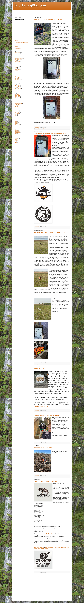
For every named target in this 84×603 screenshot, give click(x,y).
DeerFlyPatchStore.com (41, 406)
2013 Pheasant (17, 97)
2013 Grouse (17, 113)
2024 (16, 87)
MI (15, 93)
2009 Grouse (17, 111)
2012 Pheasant (17, 112)
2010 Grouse (17, 71)
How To (16, 122)
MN (43, 128)
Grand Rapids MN (18, 79)
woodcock (16, 70)
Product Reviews (17, 95)
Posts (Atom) (40, 576)
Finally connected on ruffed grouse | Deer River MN (48, 19)
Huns (16, 123)
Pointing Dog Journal (18, 103)
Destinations (17, 120)
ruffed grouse (17, 53)
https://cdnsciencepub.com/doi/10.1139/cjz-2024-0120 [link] (56, 544)
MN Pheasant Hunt (18, 59)
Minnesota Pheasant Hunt (19, 58)
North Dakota (17, 94)
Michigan (16, 102)
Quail (16, 67)
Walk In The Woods (39, 368)
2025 (16, 116)
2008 (16, 60)
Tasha (16, 142)
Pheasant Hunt (17, 69)
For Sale (16, 75)
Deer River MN (38, 128)
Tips (16, 105)
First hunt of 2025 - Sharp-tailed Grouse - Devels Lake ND (49, 232)
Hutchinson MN (17, 124)
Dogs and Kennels (18, 88)
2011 (16, 68)
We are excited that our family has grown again (46, 415)
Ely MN (16, 78)
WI (15, 84)
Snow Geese (17, 138)
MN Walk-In (17, 80)
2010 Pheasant (17, 77)
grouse (42, 128)
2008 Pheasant (17, 62)
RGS (16, 133)
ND (36, 364)
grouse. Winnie (17, 96)
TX (15, 141)
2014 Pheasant (17, 98)
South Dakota (17, 140)
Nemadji (16, 130)
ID (15, 125)
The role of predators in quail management (45, 481)
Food (16, 121)
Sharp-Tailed (39, 364)
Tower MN (16, 106)
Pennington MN (17, 131)
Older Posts (67, 575)
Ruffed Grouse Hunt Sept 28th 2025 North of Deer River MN (50, 133)
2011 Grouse (17, 66)
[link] (49, 533)
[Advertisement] (35, 12)
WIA (16, 107)
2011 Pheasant (17, 86)
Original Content (17, 52)
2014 (16, 114)
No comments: (37, 127)
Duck (16, 89)
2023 (16, 115)
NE (15, 129)
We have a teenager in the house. (43, 447)
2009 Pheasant (17, 85)
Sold (16, 139)
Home (50, 575)
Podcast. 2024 (17, 132)
